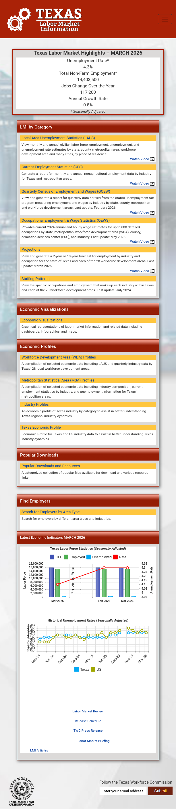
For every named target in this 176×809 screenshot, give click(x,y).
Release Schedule (88, 721)
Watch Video (142, 159)
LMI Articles (39, 750)
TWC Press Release (88, 731)
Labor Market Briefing (94, 741)
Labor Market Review (88, 711)
